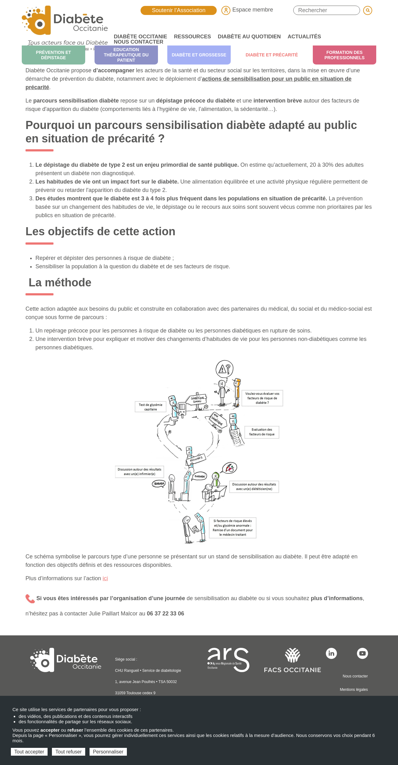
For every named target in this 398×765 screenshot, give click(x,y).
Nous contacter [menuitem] (138, 42)
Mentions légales (354, 689)
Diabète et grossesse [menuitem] (199, 54)
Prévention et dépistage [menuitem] (53, 55)
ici (105, 578)
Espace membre (247, 10)
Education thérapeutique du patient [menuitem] (126, 55)
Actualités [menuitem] (302, 36)
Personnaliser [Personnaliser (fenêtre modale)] (108, 751)
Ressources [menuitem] (191, 36)
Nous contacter (355, 676)
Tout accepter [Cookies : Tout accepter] (29, 751)
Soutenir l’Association (179, 10)
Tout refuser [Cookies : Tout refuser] (68, 751)
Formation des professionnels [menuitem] (344, 55)
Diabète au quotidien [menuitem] (248, 36)
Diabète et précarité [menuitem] (272, 54)
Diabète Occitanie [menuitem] (138, 36)
